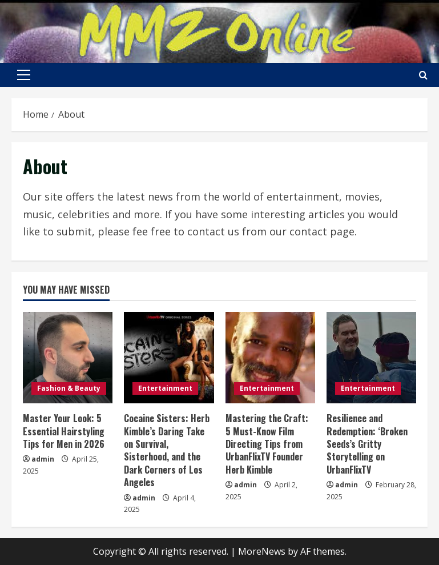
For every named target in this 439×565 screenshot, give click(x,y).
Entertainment (165, 388)
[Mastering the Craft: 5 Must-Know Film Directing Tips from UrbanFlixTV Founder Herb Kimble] (270, 357)
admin (42, 459)
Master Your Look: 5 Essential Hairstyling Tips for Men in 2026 (63, 431)
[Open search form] (423, 75)
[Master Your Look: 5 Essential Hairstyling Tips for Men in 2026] (67, 357)
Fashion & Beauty (68, 388)
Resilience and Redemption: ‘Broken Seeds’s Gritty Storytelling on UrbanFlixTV (367, 443)
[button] (23, 75)
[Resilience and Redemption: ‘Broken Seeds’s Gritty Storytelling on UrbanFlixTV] (371, 357)
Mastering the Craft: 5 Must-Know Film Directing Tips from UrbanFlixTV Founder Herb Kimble (266, 443)
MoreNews (261, 551)
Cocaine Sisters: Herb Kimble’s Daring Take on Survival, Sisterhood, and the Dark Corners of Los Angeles (167, 450)
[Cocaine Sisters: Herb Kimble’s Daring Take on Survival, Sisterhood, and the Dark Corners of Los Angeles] (169, 357)
